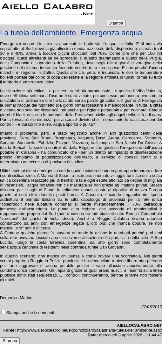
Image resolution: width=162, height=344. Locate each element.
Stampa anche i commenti (30, 312)
